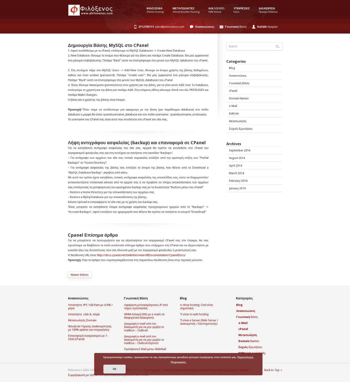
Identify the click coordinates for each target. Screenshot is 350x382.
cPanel (233, 90)
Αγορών (267, 26)
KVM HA (234, 113)
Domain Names (239, 98)
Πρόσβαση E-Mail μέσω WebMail (145, 349)
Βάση (235, 26)
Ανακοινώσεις (238, 75)
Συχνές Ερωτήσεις (240, 128)
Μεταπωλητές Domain (82, 320)
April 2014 (235, 165)
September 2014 (239, 150)
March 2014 (236, 173)
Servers (216, 10)
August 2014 (237, 158)
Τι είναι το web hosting (194, 314)
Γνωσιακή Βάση (239, 83)
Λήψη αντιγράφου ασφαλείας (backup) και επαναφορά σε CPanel (137, 142)
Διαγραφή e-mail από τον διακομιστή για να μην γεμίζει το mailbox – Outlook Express (144, 340)
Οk (114, 369)
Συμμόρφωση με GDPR (82, 375)
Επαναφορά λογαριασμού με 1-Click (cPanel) (88, 337)
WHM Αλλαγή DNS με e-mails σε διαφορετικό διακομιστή (144, 316)
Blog (232, 68)
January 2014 (237, 188)
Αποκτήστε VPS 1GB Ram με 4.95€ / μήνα (90, 306)
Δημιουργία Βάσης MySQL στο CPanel (108, 45)
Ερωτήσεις (250, 347)
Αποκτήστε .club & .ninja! (84, 314)
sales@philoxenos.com (161, 26)
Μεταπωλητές (238, 121)
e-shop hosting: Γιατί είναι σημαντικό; (196, 306)
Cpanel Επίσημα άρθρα (93, 235)
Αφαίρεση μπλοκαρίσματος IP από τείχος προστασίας (146, 306)
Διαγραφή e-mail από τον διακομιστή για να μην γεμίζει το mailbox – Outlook (144, 327)
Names (248, 341)
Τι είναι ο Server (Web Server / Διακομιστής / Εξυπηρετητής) (199, 322)
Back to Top (271, 370)
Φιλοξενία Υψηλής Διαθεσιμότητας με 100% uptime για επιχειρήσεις (90, 328)
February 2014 (238, 180)
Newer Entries (79, 274)
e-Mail (233, 106)
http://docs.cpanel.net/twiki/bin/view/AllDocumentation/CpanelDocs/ (141, 255)
